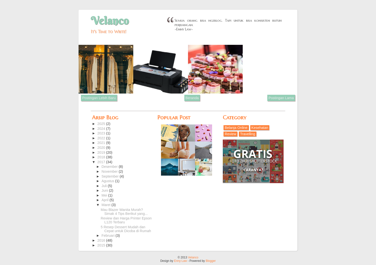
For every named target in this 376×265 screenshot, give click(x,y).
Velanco (110, 21)
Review (230, 134)
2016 (101, 240)
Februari (109, 235)
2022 (101, 138)
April (106, 200)
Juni (105, 190)
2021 (101, 143)
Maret (107, 205)
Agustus (108, 181)
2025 (101, 124)
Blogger (211, 261)
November (110, 171)
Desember (110, 167)
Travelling (247, 134)
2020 (101, 148)
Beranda (192, 98)
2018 (101, 157)
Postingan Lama (281, 98)
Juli (105, 186)
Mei (105, 195)
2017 (101, 162)
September (111, 176)
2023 (101, 133)
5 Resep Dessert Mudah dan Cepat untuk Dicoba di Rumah (126, 229)
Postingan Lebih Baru (99, 98)
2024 (101, 129)
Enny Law (180, 261)
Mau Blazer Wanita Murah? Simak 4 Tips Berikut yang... (124, 212)
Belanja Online (236, 128)
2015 (101, 245)
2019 (101, 152)
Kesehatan (259, 128)
